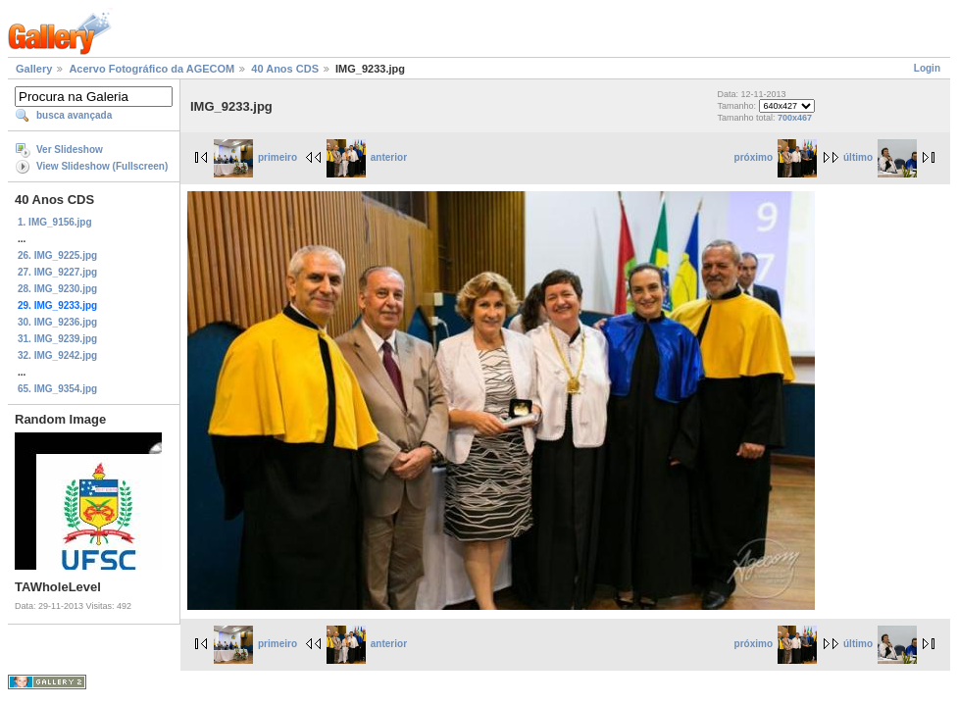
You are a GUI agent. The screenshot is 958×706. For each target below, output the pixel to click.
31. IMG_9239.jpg (57, 338)
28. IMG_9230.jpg (57, 288)
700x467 (795, 118)
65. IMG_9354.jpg (57, 388)
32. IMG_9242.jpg (57, 355)
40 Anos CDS (285, 69)
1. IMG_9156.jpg (55, 222)
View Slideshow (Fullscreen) (102, 166)
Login (927, 68)
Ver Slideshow (69, 149)
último (880, 157)
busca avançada (74, 115)
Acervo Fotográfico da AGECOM (151, 69)
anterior (367, 157)
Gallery (34, 69)
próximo (775, 157)
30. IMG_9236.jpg (57, 322)
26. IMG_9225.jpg (57, 255)
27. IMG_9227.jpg (57, 272)
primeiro (255, 157)
